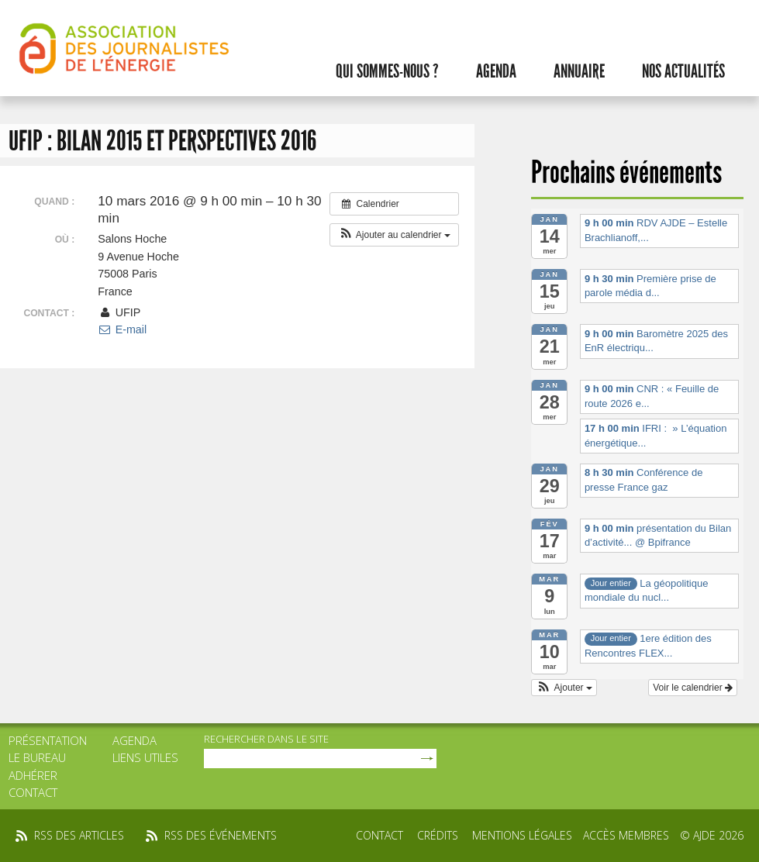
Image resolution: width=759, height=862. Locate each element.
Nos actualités (683, 71)
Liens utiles (145, 757)
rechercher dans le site (266, 739)
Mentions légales (522, 835)
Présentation (48, 740)
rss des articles (79, 835)
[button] (394, 235)
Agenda (496, 71)
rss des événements (220, 835)
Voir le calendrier (693, 687)
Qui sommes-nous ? (387, 71)
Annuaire (579, 71)
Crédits (437, 835)
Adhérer (33, 775)
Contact (33, 792)
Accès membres (626, 835)
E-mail (122, 329)
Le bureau (37, 757)
